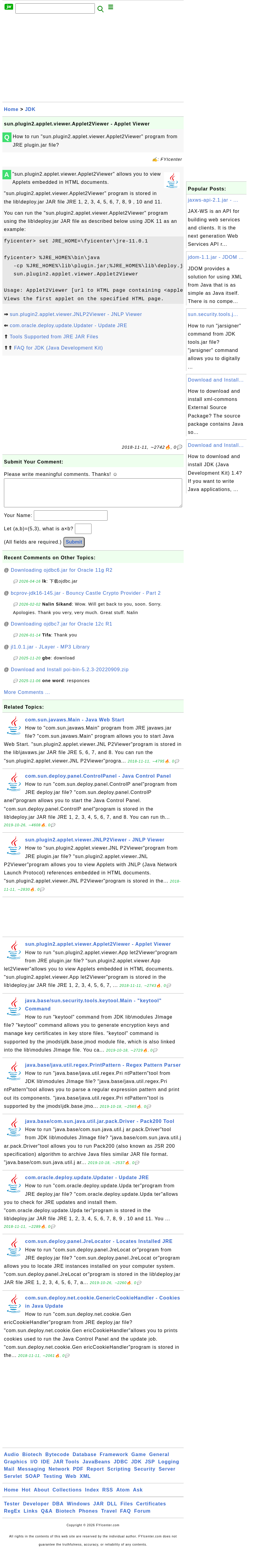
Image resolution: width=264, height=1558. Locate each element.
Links (31, 1517)
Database (84, 1460)
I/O (34, 1467)
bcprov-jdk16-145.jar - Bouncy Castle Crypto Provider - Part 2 (86, 599)
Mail (9, 1475)
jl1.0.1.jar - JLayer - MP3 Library (50, 652)
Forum (142, 1517)
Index (92, 1495)
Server (167, 1475)
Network (59, 1475)
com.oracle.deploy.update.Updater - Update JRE (68, 325)
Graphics (15, 1467)
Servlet (13, 1482)
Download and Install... (216, 379)
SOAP (32, 1482)
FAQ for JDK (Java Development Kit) (58, 347)
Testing (53, 1482)
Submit (74, 548)
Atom (123, 1495)
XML (85, 1482)
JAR (98, 1509)
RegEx (12, 1517)
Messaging (32, 1475)
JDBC (121, 1467)
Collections (67, 1495)
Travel (109, 1517)
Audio (11, 1460)
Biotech (32, 1460)
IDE (45, 1467)
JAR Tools (66, 1467)
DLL (112, 1509)
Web (71, 1482)
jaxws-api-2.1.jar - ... (213, 200)
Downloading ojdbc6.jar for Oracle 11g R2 (62, 576)
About (41, 1495)
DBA (58, 1509)
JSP (150, 1467)
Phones (88, 1517)
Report (95, 1475)
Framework (114, 1460)
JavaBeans (96, 1467)
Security (145, 1475)
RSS (107, 1495)
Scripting (119, 1475)
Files (127, 1509)
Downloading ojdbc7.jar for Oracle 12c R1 (61, 630)
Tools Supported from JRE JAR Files (54, 336)
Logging (168, 1467)
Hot (26, 1495)
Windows (78, 1509)
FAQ (125, 1517)
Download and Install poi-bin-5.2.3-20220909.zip (70, 675)
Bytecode (57, 1460)
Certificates (151, 1509)
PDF (78, 1475)
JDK (30, 109)
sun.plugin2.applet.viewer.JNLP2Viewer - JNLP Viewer (76, 314)
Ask (138, 1495)
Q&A (47, 1517)
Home (11, 109)
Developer (36, 1509)
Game (138, 1460)
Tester (12, 1509)
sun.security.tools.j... (213, 314)
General (159, 1460)
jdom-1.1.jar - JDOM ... (216, 257)
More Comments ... (27, 698)
